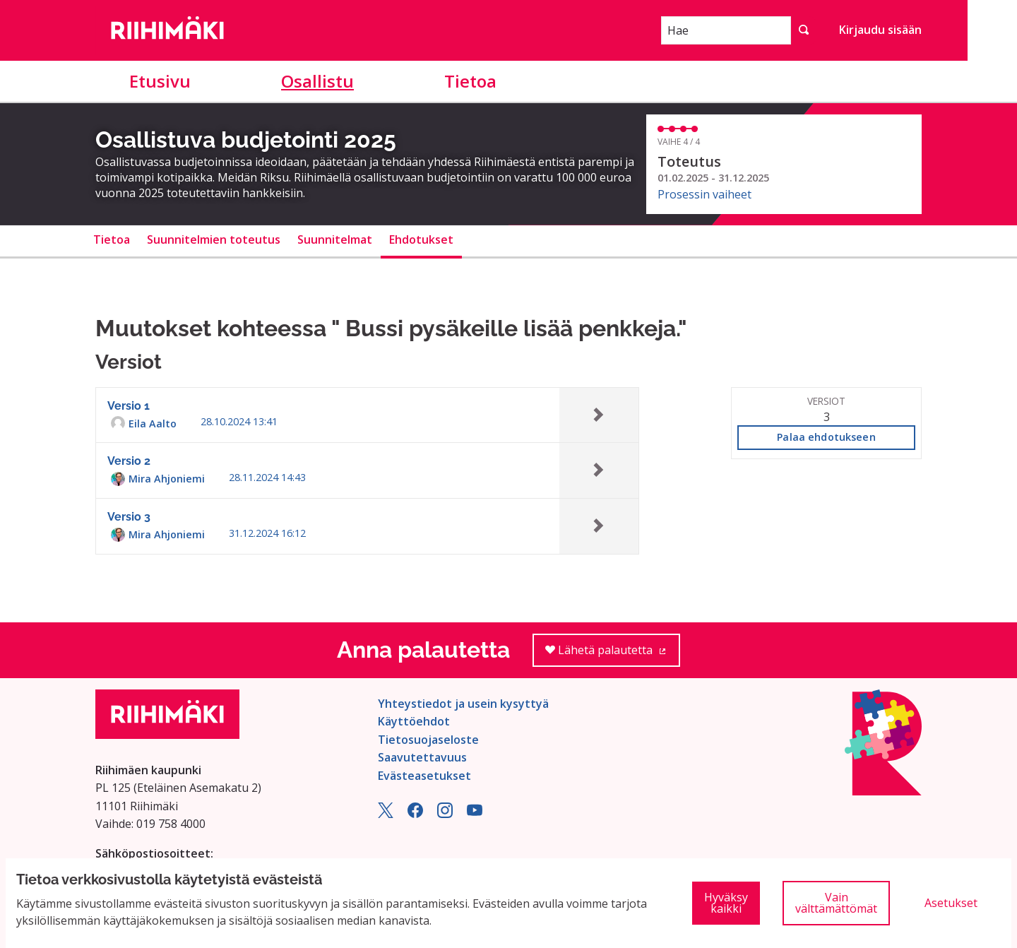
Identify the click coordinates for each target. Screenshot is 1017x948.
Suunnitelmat (334, 239)
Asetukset (950, 903)
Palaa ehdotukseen (826, 437)
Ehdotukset (421, 239)
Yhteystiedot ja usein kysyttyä (463, 703)
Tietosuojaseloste (428, 739)
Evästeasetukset (424, 775)
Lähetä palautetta (612, 654)
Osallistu (317, 81)
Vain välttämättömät (836, 902)
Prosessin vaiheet (704, 194)
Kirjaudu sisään (880, 29)
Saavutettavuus (422, 757)
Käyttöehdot (414, 721)
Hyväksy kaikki (726, 902)
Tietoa (470, 81)
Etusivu (160, 81)
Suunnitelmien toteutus (213, 239)
